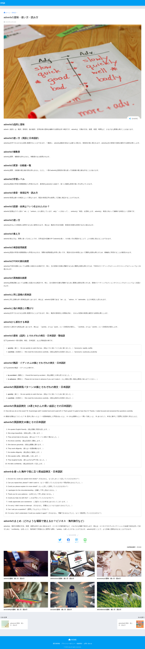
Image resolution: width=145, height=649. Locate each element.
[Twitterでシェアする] (60, 540)
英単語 (139, 547)
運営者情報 (56, 643)
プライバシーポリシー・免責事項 (71, 643)
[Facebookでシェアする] (68, 540)
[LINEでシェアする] (85, 540)
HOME (72, 640)
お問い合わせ (88, 643)
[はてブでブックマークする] (76, 540)
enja (2, 3)
